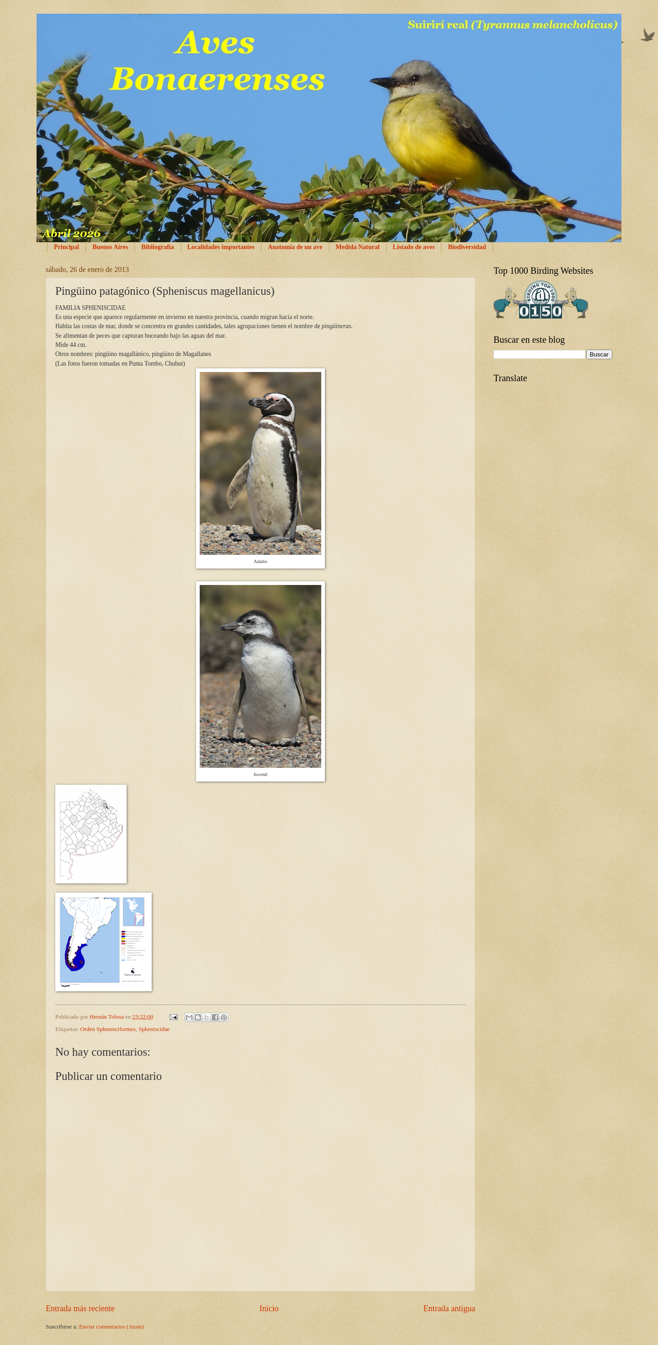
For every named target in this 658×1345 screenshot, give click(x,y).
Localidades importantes (221, 247)
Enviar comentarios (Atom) (111, 1327)
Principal (66, 247)
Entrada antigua (449, 1308)
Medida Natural (358, 247)
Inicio (269, 1308)
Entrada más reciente (80, 1308)
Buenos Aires (110, 247)
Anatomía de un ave (295, 247)
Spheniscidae (154, 1029)
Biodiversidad (467, 247)
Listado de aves (414, 247)
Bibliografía (157, 247)
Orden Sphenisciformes (108, 1029)
